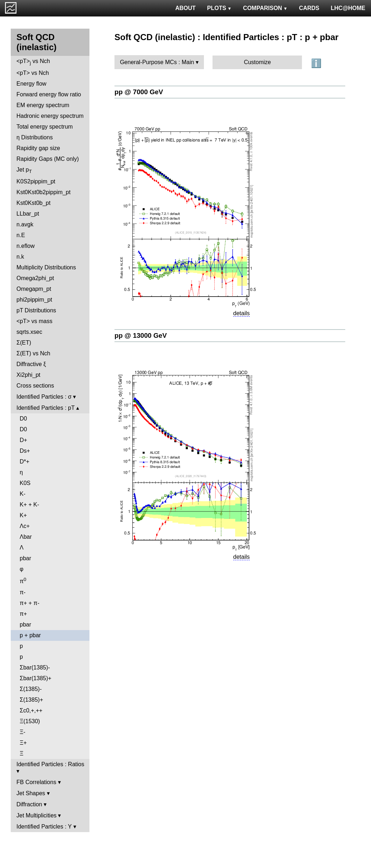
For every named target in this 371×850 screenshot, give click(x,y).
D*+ (24, 461)
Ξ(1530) (30, 721)
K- (22, 494)
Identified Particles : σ (44, 397)
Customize (257, 62)
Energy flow (31, 84)
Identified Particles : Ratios (50, 764)
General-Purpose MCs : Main (157, 62)
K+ (23, 515)
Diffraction (29, 804)
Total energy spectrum (44, 127)
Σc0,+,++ (31, 710)
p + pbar (30, 635)
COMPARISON (265, 8)
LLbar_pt (27, 214)
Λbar (26, 537)
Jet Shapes (30, 793)
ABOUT (185, 8)
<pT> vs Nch (33, 62)
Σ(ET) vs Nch (33, 353)
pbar (25, 558)
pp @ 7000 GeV (138, 92)
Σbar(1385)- (35, 667)
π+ (23, 614)
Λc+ (25, 526)
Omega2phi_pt (35, 278)
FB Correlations (36, 782)
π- (22, 592)
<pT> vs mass (34, 321)
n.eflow (25, 246)
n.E (20, 235)
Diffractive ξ (31, 364)
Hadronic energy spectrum (50, 116)
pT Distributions (36, 310)
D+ (23, 440)
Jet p (24, 170)
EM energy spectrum (42, 105)
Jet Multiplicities (36, 815)
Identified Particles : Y (44, 826)
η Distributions (34, 137)
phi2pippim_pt (34, 300)
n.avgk (24, 224)
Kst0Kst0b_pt (33, 203)
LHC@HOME (348, 8)
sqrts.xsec (29, 332)
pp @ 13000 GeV (140, 335)
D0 (23, 419)
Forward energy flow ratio (48, 94)
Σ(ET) (23, 343)
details (241, 313)
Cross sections (35, 386)
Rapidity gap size (38, 148)
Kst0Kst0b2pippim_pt (43, 192)
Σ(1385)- (31, 689)
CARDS (309, 8)
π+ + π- (29, 603)
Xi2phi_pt (28, 375)
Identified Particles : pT (45, 408)
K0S (25, 483)
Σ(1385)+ (31, 700)
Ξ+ (23, 743)
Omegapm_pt (33, 289)
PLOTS (219, 8)
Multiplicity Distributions (46, 267)
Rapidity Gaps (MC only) (47, 159)
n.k (20, 257)
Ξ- (22, 732)
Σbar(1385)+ (36, 678)
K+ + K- (29, 504)
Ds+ (25, 451)
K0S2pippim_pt (35, 181)
